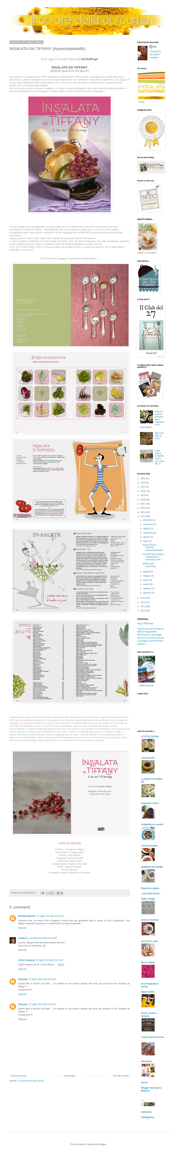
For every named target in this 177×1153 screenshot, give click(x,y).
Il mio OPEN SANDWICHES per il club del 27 (159, 457)
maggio (147, 576)
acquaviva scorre (150, 803)
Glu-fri (144, 1082)
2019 (143, 495)
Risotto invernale (145, 629)
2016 (143, 508)
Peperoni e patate (150, 888)
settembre (148, 533)
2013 (143, 598)
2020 (143, 491)
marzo (146, 584)
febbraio (147, 588)
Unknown (23, 979)
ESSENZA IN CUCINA (152, 867)
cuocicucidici (148, 758)
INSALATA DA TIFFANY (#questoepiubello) (153, 547)
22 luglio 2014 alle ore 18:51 (42, 979)
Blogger (102, 1144)
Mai (155, 46)
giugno (146, 571)
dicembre (148, 520)
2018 (143, 499)
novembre (148, 524)
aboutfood (146, 1061)
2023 (143, 478)
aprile (146, 580)
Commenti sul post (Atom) (31, 1081)
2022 (143, 482)
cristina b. (23, 938)
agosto (146, 537)
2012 (143, 602)
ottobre (147, 528)
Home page (69, 1076)
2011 (143, 606)
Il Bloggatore (147, 1117)
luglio (146, 541)
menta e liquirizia (150, 920)
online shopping (26, 960)
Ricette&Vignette (26, 916)
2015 (143, 512)
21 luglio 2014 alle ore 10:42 (49, 960)
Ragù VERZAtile (145, 623)
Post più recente (18, 1076)
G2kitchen (146, 1112)
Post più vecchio (121, 1076)
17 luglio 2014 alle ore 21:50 (50, 916)
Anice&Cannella (149, 845)
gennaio (147, 592)
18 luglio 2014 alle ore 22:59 (43, 938)
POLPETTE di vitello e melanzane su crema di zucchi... (153, 557)
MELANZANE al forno (159, 436)
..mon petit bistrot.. (151, 893)
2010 (143, 610)
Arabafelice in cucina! (152, 824)
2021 (143, 487)
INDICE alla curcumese (149, 564)
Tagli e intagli (148, 898)
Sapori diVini (147, 992)
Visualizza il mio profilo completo (155, 54)
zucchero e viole (149, 941)
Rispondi (22, 928)
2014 (143, 516)
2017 (143, 504)
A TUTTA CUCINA (150, 736)
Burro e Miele (148, 962)
